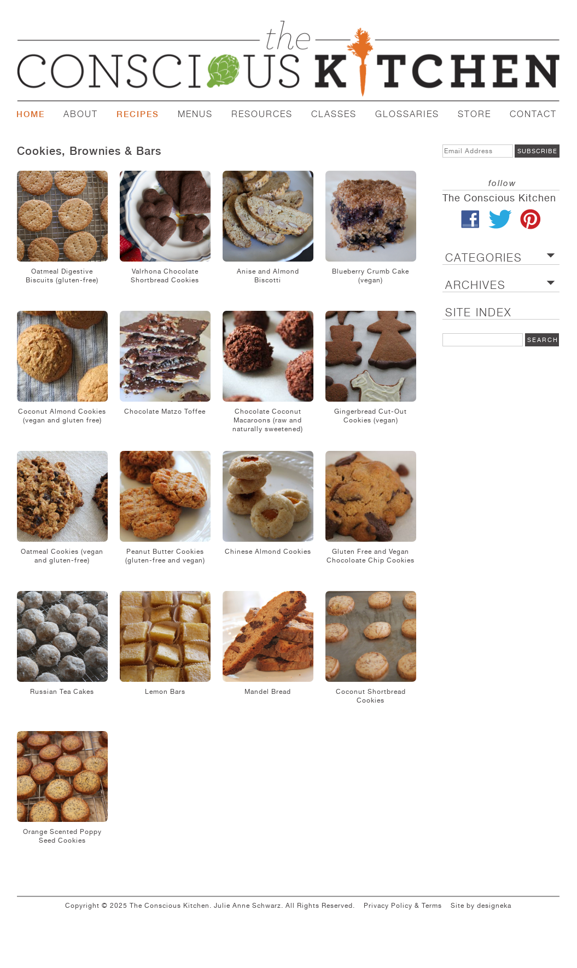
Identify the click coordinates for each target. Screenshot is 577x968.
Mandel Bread (267, 691)
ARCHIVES (475, 285)
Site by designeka (481, 905)
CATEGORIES (483, 258)
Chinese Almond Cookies (268, 551)
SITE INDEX (478, 312)
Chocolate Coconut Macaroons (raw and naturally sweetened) (267, 420)
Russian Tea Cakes (62, 691)
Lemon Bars (165, 691)
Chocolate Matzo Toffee (165, 411)
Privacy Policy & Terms (403, 905)
